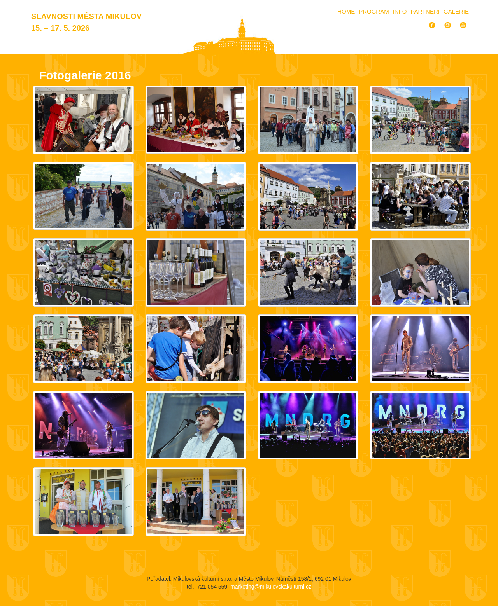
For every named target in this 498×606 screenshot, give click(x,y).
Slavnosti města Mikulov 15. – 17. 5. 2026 (86, 22)
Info (400, 11)
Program (374, 11)
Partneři (425, 11)
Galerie (456, 11)
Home (346, 11)
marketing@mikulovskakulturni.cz (270, 586)
